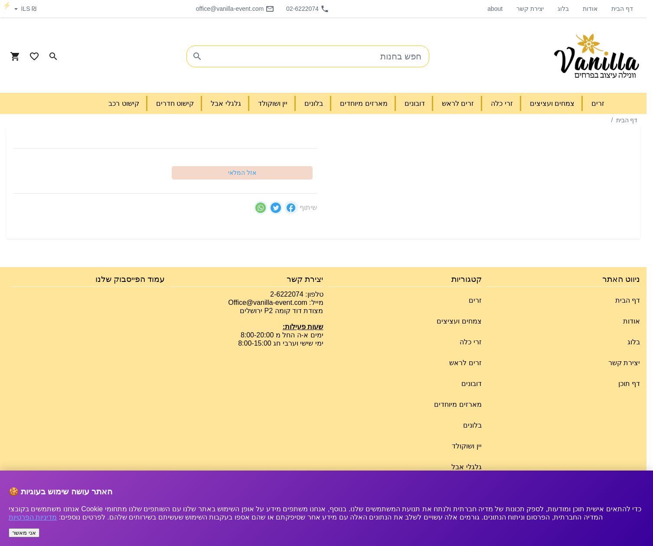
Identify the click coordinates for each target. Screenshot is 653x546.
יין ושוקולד (466, 446)
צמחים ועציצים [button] (552, 103)
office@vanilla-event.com (235, 8)
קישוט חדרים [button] (175, 103)
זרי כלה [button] (502, 103)
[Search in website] (53, 56)
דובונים (471, 383)
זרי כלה (470, 342)
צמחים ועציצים (459, 321)
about (495, 8)
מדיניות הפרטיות (33, 517)
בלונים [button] (313, 103)
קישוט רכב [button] (123, 103)
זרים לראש (465, 362)
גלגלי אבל (466, 467)
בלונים (472, 425)
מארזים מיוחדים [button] (363, 103)
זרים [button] (597, 103)
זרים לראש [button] (458, 103)
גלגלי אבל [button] (226, 103)
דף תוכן (629, 383)
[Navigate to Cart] (15, 56)
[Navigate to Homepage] (596, 56)
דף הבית (622, 8)
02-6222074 (307, 8)
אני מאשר (24, 533)
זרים (475, 300)
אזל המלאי (242, 172)
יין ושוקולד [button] (272, 103)
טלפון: (313, 294)
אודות (590, 8)
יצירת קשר (530, 8)
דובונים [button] (415, 103)
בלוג (563, 8)
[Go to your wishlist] (34, 56)
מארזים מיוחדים (457, 404)
